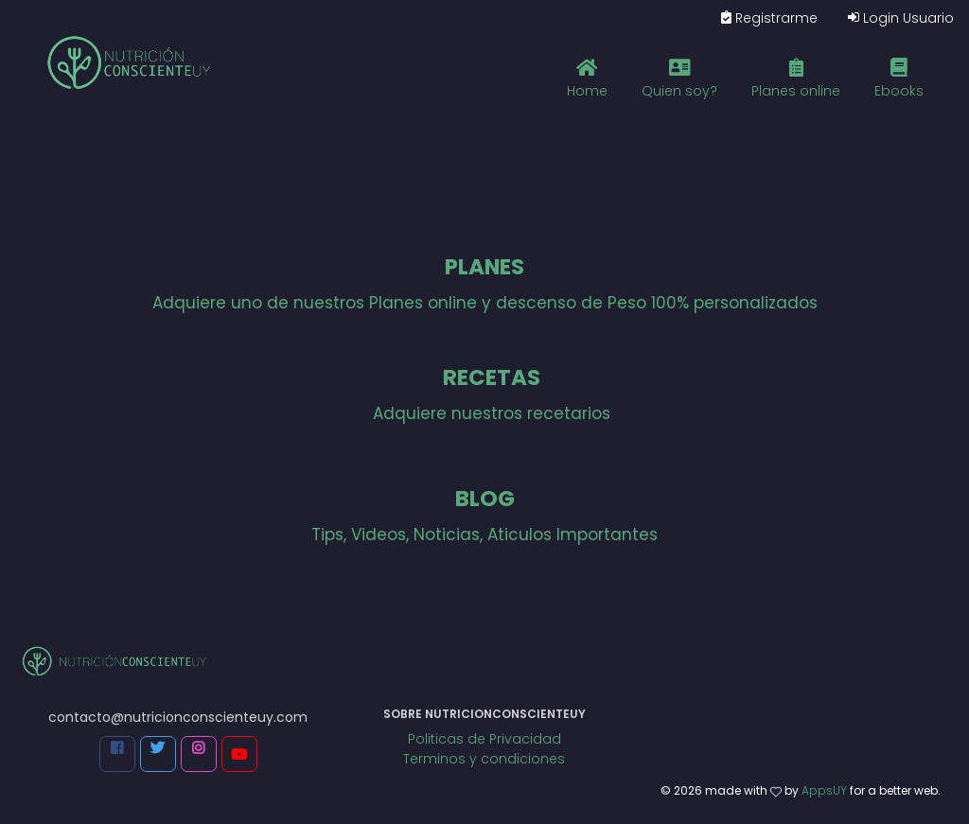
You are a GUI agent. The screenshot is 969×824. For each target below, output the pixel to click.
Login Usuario (901, 17)
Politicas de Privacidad (484, 738)
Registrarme (769, 17)
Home (587, 76)
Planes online (795, 76)
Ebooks (899, 76)
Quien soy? (679, 76)
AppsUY (824, 790)
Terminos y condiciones (484, 758)
